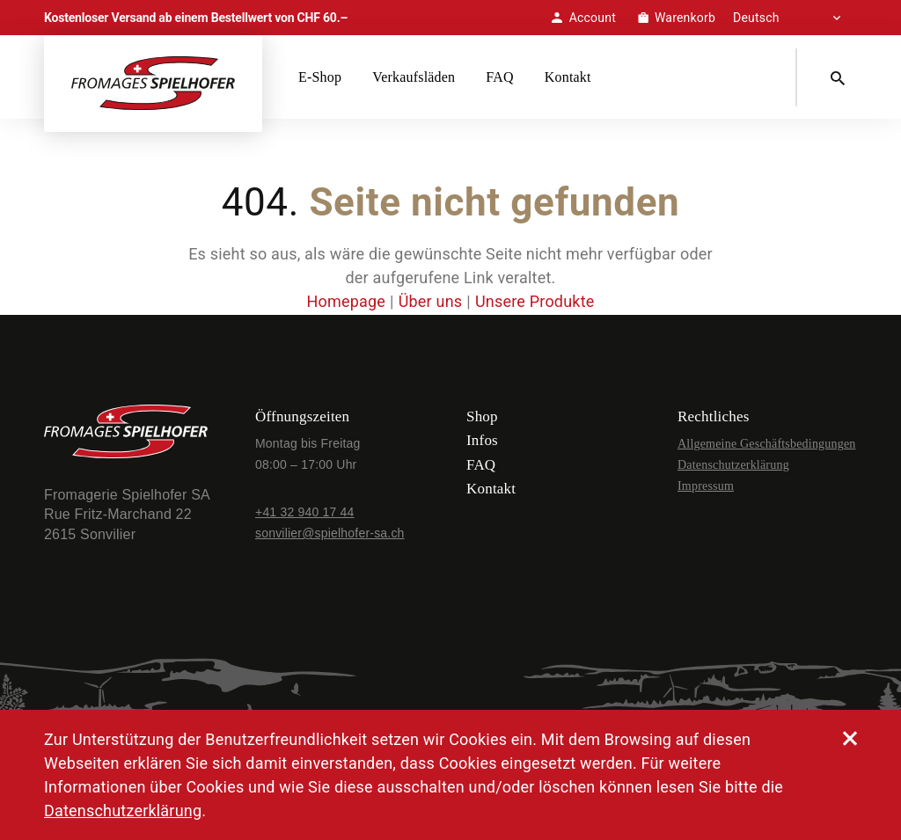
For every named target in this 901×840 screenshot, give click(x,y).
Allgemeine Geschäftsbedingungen (767, 443)
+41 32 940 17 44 (305, 512)
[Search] (841, 77)
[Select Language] (795, 17)
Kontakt (568, 76)
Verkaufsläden (413, 76)
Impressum (706, 486)
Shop (482, 416)
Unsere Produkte (535, 301)
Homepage (345, 301)
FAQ (499, 76)
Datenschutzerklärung (733, 464)
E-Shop (319, 76)
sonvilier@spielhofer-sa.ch (330, 533)
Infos (482, 440)
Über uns (431, 301)
